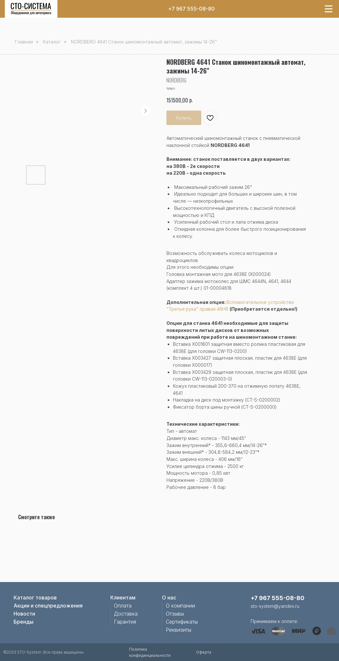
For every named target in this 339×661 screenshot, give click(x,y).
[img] (31, 9)
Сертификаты (182, 621)
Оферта (203, 652)
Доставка (126, 613)
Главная (24, 41)
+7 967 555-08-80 (191, 8)
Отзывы (175, 613)
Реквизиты (178, 630)
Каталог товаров (35, 597)
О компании (180, 605)
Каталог (52, 41)
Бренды (24, 621)
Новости (24, 613)
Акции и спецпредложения (48, 605)
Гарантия (125, 621)
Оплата (123, 605)
